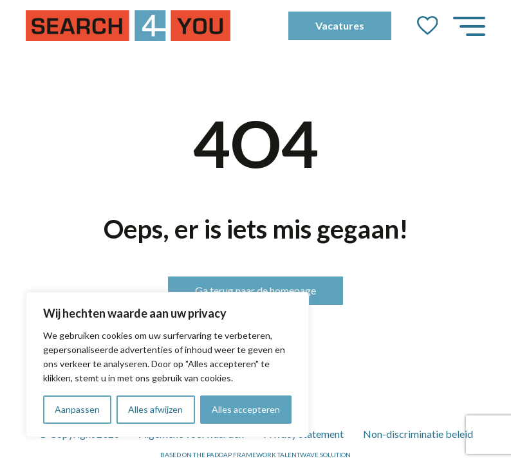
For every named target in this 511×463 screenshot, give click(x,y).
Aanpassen (77, 409)
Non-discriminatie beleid (418, 434)
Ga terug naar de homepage (255, 290)
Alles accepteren (246, 409)
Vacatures (339, 25)
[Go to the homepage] (128, 25)
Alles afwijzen (155, 409)
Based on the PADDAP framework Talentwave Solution (255, 454)
